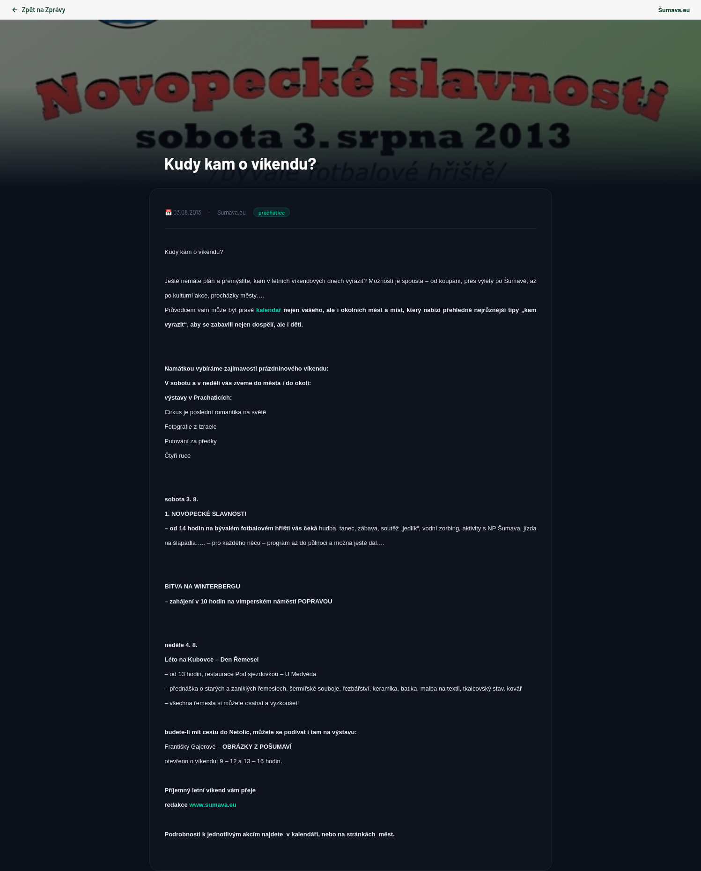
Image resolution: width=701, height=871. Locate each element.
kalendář (269, 309)
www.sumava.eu (212, 804)
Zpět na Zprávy (38, 10)
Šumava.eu (674, 10)
